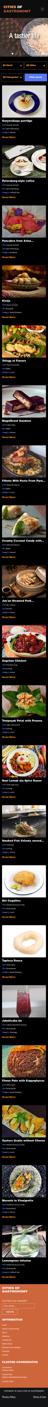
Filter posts (35, 77)
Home (4, 1325)
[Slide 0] (12, 54)
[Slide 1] (16, 54)
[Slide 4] (28, 54)
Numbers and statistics (11, 1348)
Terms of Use (39, 1397)
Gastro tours (7, 1344)
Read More (9, 137)
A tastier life (7, 1340)
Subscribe (10, 1312)
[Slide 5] (32, 54)
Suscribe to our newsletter (14, 1300)
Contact (5, 1355)
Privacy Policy (9, 1397)
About (4, 1333)
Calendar (5, 1351)
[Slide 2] (20, 54)
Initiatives (6, 1336)
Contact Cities (7, 1382)
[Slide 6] (35, 54)
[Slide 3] (24, 54)
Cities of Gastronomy (10, 1329)
